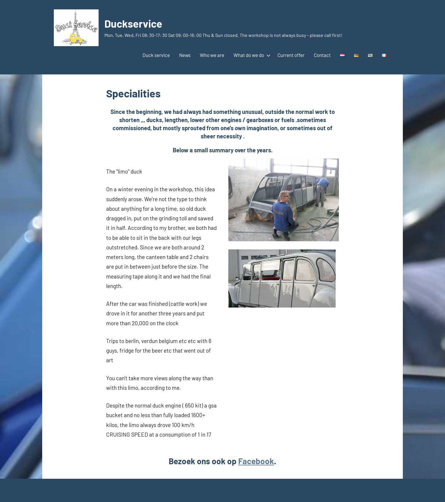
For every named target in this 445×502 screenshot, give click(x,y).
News (185, 55)
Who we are (212, 55)
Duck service (156, 55)
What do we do (251, 55)
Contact (322, 55)
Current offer (291, 55)
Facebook (256, 461)
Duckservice (133, 23)
